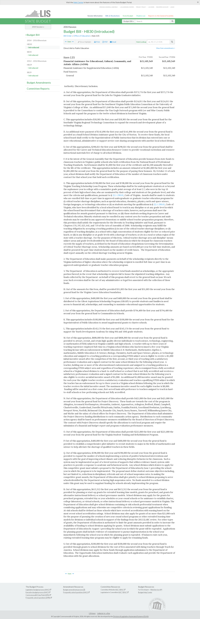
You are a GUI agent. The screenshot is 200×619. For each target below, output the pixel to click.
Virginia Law (140, 16)
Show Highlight (84, 42)
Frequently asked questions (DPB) (38, 598)
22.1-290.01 (118, 195)
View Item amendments (165, 48)
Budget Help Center (145, 592)
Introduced (33, 47)
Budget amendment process (73, 590)
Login (172, 7)
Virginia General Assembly (108, 7)
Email (113, 42)
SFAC (121, 590)
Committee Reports (38, 88)
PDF (105, 42)
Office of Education (81, 36)
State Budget (128, 16)
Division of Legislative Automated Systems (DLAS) (130, 616)
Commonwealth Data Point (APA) (37, 595)
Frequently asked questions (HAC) (75, 592)
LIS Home (92, 613)
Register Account (162, 7)
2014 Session (38, 27)
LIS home (151, 7)
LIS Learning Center (127, 7)
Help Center (78, 2)
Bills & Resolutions (112, 16)
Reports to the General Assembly (160, 16)
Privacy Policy (141, 7)
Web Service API (156, 590)
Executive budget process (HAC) (37, 592)
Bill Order (68, 36)
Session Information (95, 16)
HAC (117, 590)
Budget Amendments (39, 82)
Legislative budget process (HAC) (37, 590)
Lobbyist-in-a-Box (103, 613)
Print (97, 42)
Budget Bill (129, 21)
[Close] (198, 2)
